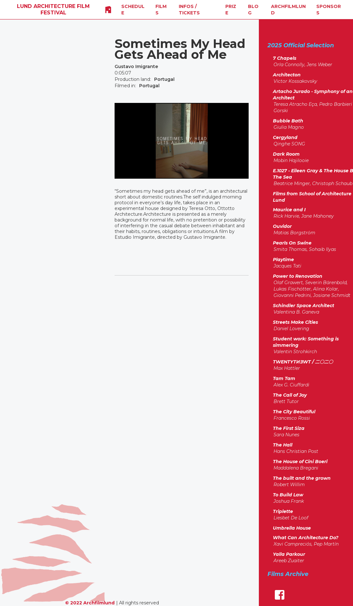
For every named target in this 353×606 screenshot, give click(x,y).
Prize (230, 10)
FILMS (161, 10)
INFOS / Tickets (189, 10)
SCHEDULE (133, 10)
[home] (53, 9)
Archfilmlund (288, 10)
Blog (253, 10)
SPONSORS (328, 10)
